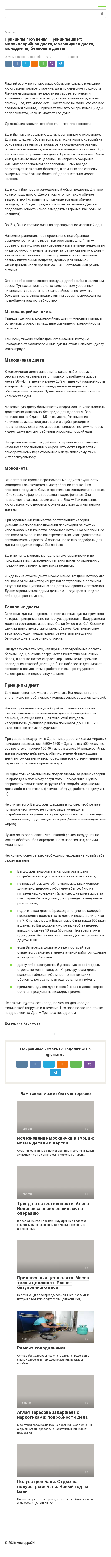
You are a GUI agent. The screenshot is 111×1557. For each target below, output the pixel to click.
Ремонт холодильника (41, 1348)
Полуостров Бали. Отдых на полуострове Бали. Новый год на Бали (52, 1486)
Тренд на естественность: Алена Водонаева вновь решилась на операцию (53, 1208)
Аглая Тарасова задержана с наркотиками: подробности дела (52, 1415)
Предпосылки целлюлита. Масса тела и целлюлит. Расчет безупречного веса (53, 1282)
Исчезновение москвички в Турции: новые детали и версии (55, 1140)
